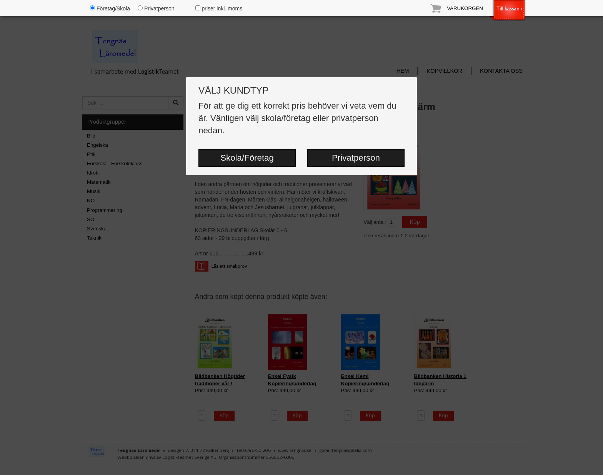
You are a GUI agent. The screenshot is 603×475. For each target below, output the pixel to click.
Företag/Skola (110, 8)
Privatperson (356, 158)
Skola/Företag (247, 158)
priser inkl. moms (219, 8)
